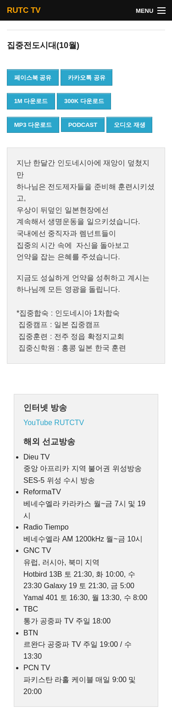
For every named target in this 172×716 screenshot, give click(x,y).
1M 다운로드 (31, 101)
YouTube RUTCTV (53, 422)
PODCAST (83, 124)
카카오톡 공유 (86, 77)
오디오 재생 (129, 124)
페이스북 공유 (33, 77)
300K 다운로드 (84, 101)
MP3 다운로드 (33, 124)
